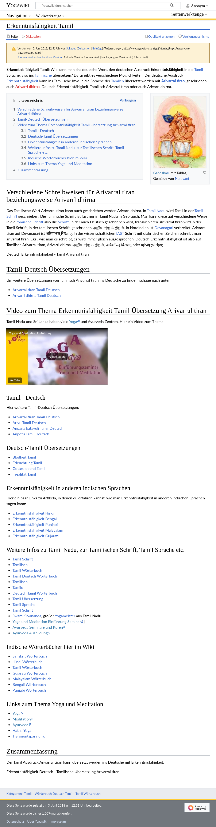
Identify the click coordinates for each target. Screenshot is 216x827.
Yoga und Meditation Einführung (30, 333)
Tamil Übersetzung (27, 598)
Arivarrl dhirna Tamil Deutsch (36, 295)
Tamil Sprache (23, 604)
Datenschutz (15, 821)
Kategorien (14, 793)
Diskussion (84, 48)
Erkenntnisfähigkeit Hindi (33, 513)
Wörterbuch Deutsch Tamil (53, 793)
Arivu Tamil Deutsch (29, 422)
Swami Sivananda (26, 616)
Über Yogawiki (37, 821)
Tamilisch (20, 564)
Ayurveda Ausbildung (30, 633)
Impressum (58, 821)
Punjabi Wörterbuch (29, 690)
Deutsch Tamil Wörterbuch (34, 593)
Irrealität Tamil (24, 474)
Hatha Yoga (21, 730)
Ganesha (160, 173)
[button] (57, 356)
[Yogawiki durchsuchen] (108, 5)
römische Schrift (29, 222)
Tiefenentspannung (28, 736)
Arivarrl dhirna (27, 86)
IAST (120, 233)
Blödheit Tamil (24, 457)
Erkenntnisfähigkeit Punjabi (35, 524)
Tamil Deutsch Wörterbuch (34, 576)
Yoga (73, 321)
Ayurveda (20, 724)
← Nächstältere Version (48, 57)
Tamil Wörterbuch (27, 570)
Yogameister (65, 616)
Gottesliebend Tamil (28, 468)
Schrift (63, 222)
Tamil (198, 69)
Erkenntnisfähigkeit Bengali (35, 518)
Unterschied (25, 57)
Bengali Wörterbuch (29, 684)
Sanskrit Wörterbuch (29, 656)
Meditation (21, 719)
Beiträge (97, 48)
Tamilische (43, 75)
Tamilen (117, 81)
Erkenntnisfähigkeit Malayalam (37, 530)
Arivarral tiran (173, 81)
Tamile (17, 587)
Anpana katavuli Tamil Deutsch (37, 428)
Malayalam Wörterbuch (31, 678)
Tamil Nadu (156, 210)
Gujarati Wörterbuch (29, 673)
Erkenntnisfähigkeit (22, 81)
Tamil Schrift (22, 559)
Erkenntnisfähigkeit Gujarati (35, 536)
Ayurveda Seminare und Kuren (37, 627)
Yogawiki (17, 5)
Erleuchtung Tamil (27, 462)
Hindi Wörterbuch (27, 661)
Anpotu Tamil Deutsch (30, 434)
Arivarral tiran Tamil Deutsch (36, 289)
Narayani (182, 178)
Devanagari (163, 227)
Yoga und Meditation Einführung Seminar (46, 621)
